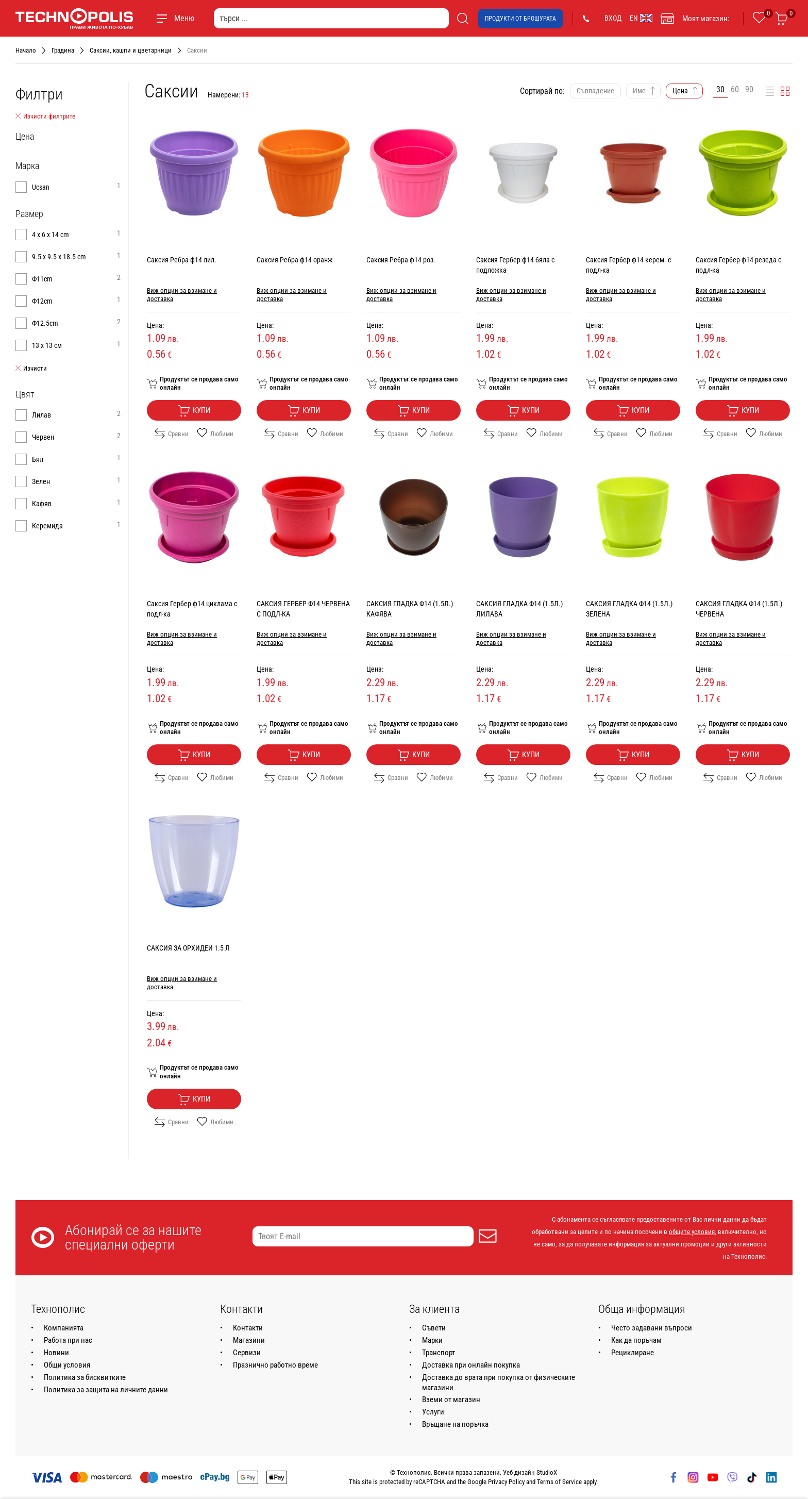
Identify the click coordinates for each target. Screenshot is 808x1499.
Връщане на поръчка (455, 1424)
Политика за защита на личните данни (106, 1389)
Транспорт (438, 1352)
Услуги (433, 1412)
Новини (56, 1352)
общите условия (692, 1232)
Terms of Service (559, 1482)
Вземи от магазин (451, 1399)
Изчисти (31, 368)
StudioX (546, 1472)
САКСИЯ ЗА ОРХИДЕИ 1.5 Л (188, 948)
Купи (194, 411)
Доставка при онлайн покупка (471, 1365)
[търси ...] (331, 18)
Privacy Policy (506, 1482)
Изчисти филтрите (45, 116)
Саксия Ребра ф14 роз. (400, 260)
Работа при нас (68, 1340)
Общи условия (67, 1365)
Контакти (248, 1328)
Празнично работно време (275, 1365)
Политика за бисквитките (85, 1377)
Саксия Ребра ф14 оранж (294, 260)
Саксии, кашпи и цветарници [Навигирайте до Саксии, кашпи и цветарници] (131, 50)
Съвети (434, 1328)
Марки (432, 1340)
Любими (215, 433)
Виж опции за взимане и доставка (182, 295)
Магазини (249, 1340)
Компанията (63, 1328)
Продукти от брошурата (520, 18)
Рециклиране (632, 1352)
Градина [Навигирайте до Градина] (63, 50)
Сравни (172, 433)
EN (641, 18)
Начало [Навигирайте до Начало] (25, 50)
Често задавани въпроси (651, 1328)
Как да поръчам (636, 1340)
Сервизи (247, 1352)
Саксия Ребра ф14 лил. (181, 260)
